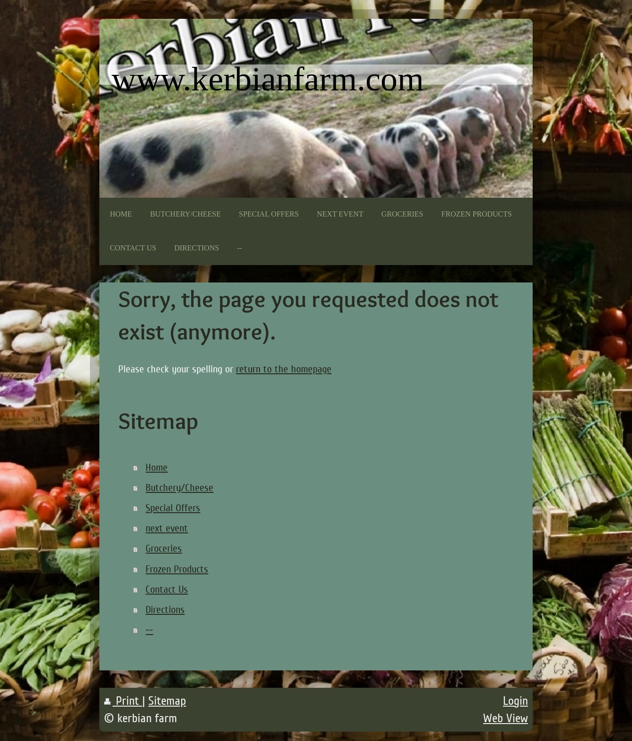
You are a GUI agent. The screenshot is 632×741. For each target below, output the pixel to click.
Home (157, 467)
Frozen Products (177, 569)
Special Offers (173, 508)
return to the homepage (284, 369)
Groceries (164, 548)
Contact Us (167, 589)
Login (515, 700)
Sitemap (167, 700)
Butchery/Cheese (179, 488)
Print (123, 700)
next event (167, 528)
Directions (165, 610)
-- (149, 630)
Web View (505, 718)
